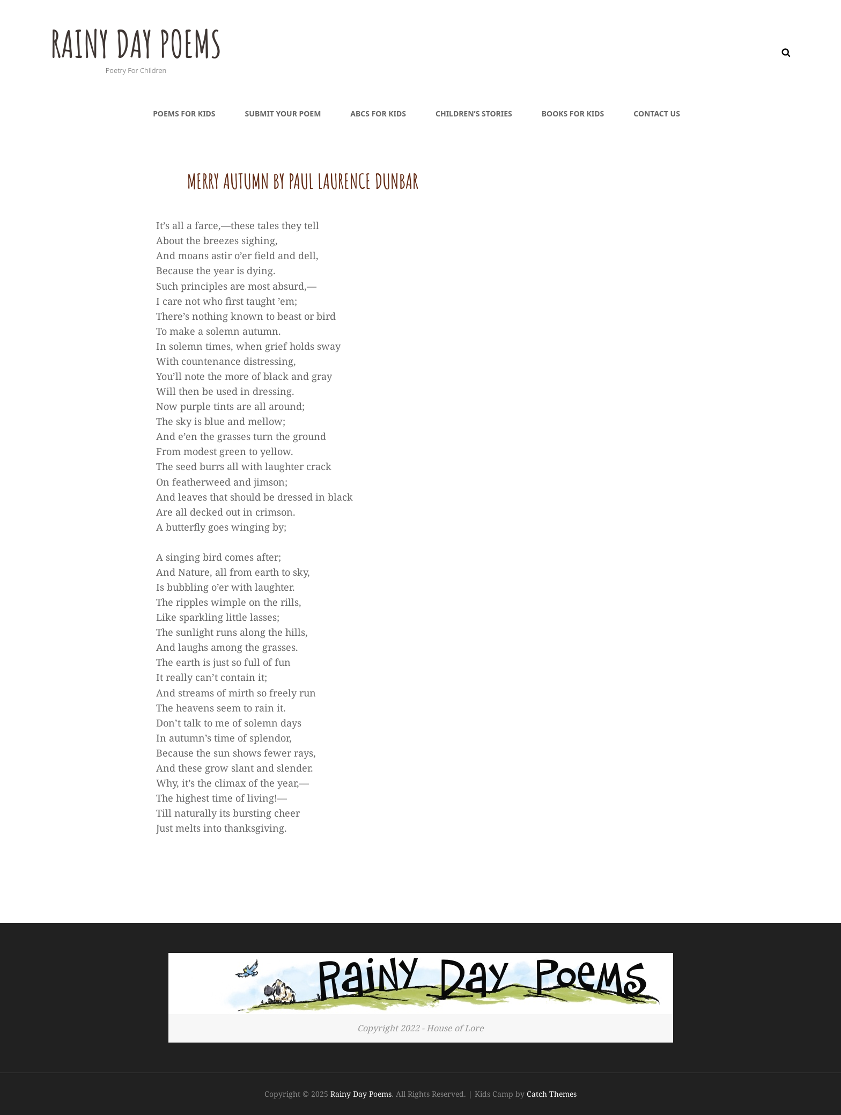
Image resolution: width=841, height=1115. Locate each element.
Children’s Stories (474, 113)
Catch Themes (552, 1094)
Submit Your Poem (283, 113)
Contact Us (656, 113)
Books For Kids (573, 113)
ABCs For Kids (378, 113)
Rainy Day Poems (137, 43)
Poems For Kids (184, 113)
